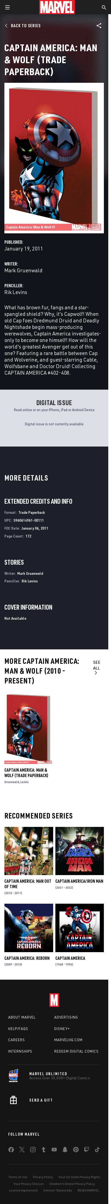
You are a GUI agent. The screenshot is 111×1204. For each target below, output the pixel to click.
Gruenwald (11, 782)
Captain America (70, 958)
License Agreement (23, 1190)
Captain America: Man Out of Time (27, 883)
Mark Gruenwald (23, 270)
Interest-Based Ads (57, 1190)
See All (97, 667)
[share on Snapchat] (65, 1150)
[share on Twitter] (22, 1150)
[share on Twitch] (86, 1150)
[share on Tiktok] (97, 1150)
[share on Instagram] (33, 1150)
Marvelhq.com (68, 1040)
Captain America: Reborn (27, 958)
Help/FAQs (18, 1028)
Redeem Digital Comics (76, 1051)
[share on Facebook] (11, 1151)
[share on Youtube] (54, 1150)
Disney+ (62, 1028)
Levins (24, 782)
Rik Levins (15, 292)
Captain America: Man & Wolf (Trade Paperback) (26, 772)
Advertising (66, 1017)
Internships (20, 1051)
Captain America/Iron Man (79, 881)
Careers (16, 1040)
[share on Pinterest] (76, 1150)
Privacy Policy (43, 1177)
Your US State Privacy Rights (79, 1177)
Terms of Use (17, 1177)
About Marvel (22, 1017)
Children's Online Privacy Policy (72, 1184)
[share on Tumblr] (43, 1150)
